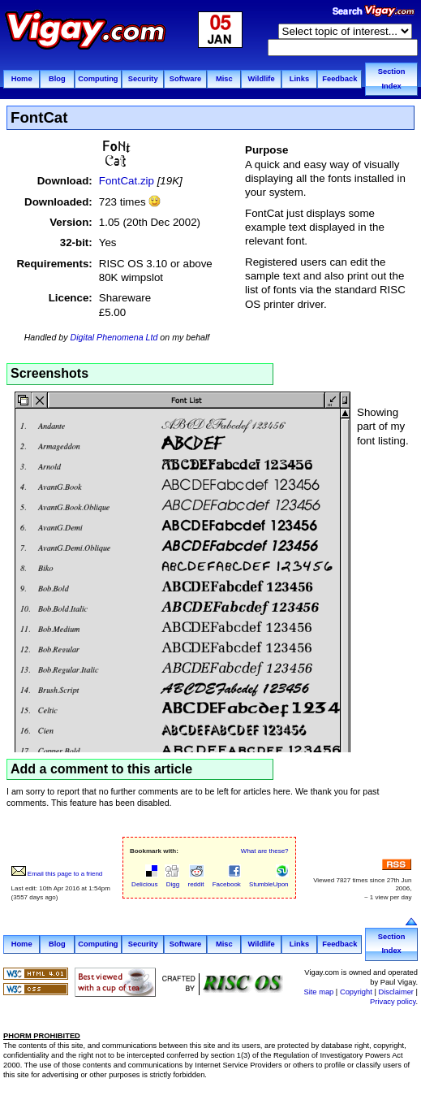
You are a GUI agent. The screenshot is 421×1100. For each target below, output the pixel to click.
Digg (172, 880)
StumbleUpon (268, 880)
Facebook (226, 880)
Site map (318, 992)
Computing (98, 79)
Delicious (144, 880)
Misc (224, 79)
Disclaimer (396, 992)
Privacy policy (392, 1002)
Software (185, 79)
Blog (57, 79)
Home (21, 79)
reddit (195, 880)
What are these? (265, 851)
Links (299, 79)
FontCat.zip (126, 181)
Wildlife (261, 79)
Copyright (356, 992)
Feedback (339, 79)
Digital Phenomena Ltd (114, 337)
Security (143, 79)
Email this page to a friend (57, 873)
